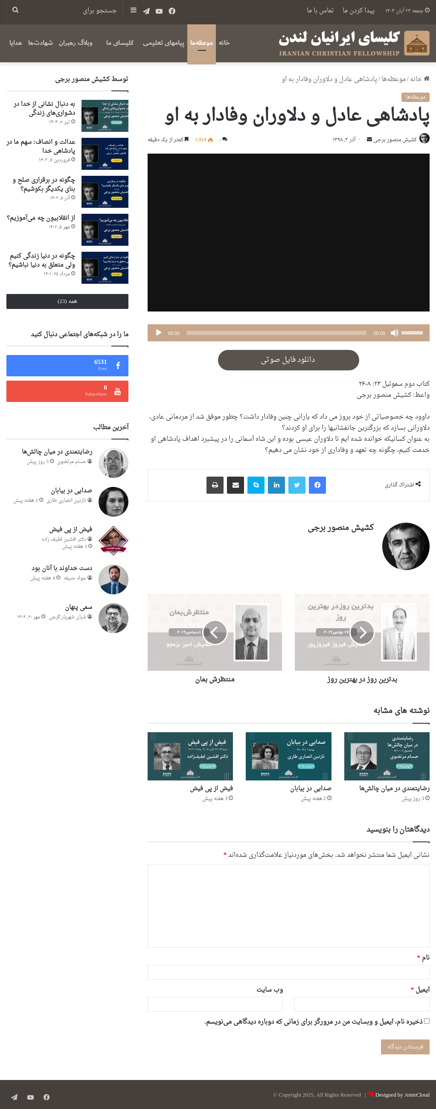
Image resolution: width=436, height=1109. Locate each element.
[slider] (276, 334)
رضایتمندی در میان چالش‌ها (394, 787)
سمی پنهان (78, 607)
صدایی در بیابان (310, 787)
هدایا (15, 43)
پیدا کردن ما (359, 11)
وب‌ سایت (269, 988)
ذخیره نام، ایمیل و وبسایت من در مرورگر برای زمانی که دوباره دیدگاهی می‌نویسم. (313, 1020)
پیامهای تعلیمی (163, 43)
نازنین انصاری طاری (66, 500)
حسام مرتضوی (71, 461)
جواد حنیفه (75, 578)
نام (423, 956)
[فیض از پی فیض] (190, 755)
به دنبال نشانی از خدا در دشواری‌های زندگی (44, 109)
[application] (289, 334)
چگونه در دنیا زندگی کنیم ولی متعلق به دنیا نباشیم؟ (42, 260)
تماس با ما (320, 11)
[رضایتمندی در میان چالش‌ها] (387, 755)
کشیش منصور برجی (392, 141)
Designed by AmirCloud (402, 1093)
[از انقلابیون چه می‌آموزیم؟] (104, 230)
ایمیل (420, 988)
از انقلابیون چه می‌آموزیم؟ (41, 218)
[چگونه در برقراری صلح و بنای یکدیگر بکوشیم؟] (104, 192)
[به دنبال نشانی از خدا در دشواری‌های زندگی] (104, 116)
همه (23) (67, 301)
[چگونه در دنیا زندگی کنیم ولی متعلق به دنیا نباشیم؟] (104, 268)
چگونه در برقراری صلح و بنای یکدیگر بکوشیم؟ (43, 185)
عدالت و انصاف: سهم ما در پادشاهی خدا (40, 147)
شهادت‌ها (40, 43)
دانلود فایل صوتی (289, 361)
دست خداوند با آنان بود (62, 568)
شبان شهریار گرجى (67, 617)
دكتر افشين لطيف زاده (64, 539)
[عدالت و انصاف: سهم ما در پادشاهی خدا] (104, 154)
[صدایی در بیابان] (288, 755)
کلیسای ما (120, 43)
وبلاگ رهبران (76, 43)
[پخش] (158, 334)
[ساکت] (394, 334)
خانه (224, 43)
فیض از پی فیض (211, 787)
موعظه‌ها (201, 43)
